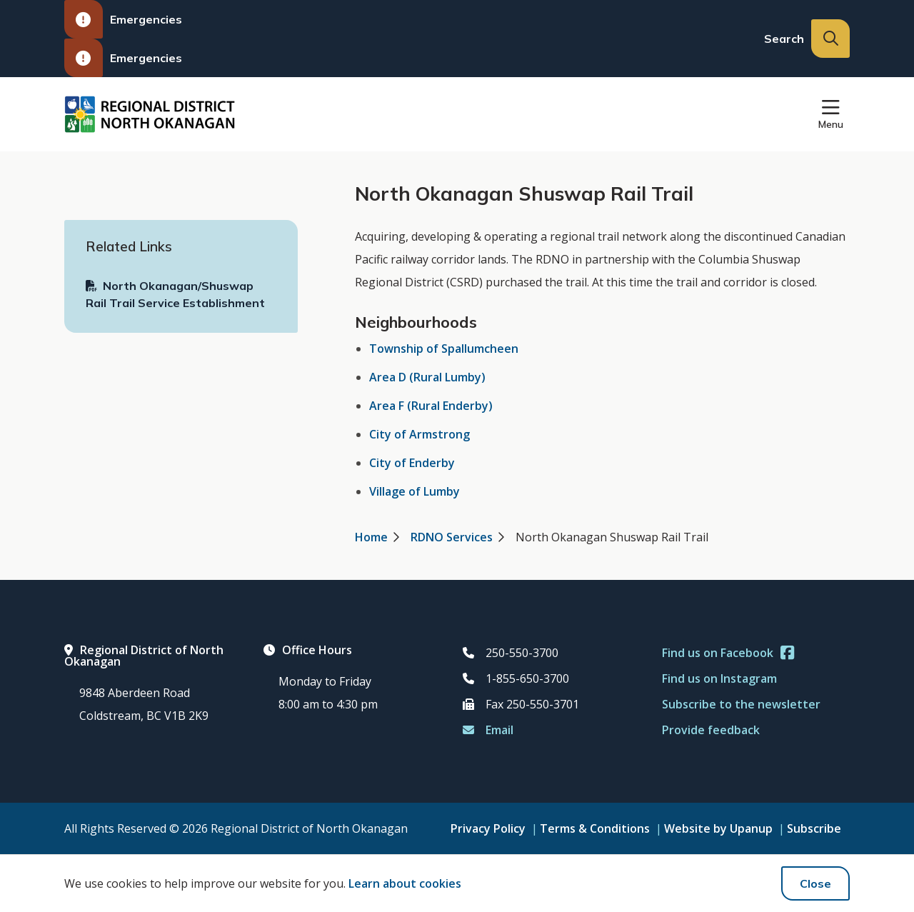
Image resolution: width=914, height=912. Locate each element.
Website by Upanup (718, 828)
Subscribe (814, 828)
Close (815, 883)
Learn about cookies (404, 883)
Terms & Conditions (595, 828)
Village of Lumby (414, 491)
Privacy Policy (488, 828)
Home (371, 537)
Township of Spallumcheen (443, 348)
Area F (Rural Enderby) (431, 406)
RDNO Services (452, 537)
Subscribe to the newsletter (741, 704)
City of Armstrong (419, 434)
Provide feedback (711, 730)
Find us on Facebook (728, 653)
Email (488, 730)
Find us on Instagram (719, 678)
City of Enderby (412, 463)
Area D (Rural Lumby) (427, 377)
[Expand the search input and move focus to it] (830, 38)
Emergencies (123, 19)
